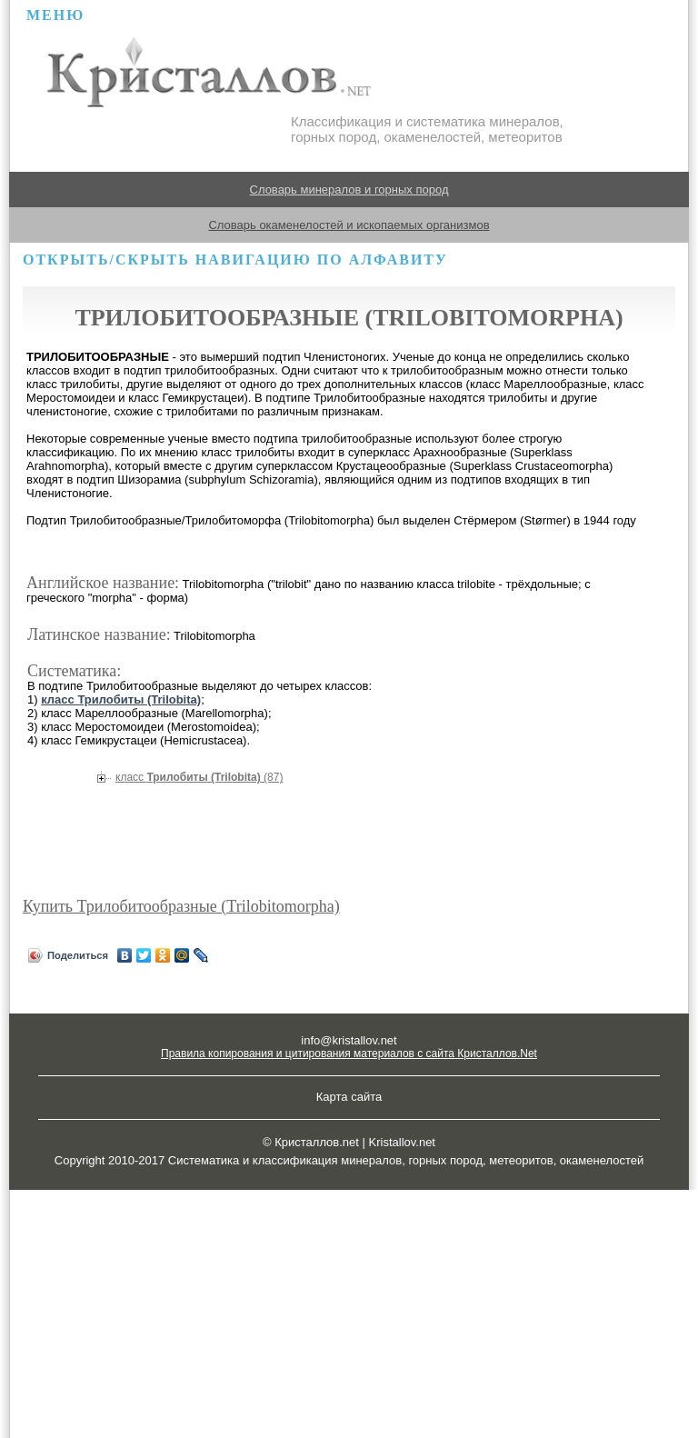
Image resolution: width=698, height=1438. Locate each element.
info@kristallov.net (348, 1040)
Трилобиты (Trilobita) (199, 777)
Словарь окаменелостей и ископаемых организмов (348, 225)
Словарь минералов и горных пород (349, 189)
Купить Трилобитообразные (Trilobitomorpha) (181, 906)
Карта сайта (349, 1096)
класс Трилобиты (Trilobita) (121, 699)
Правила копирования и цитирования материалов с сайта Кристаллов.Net (349, 1053)
